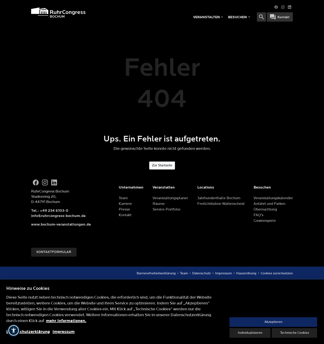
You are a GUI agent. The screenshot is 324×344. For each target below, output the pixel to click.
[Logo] (86, 12)
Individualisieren (250, 333)
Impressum (63, 331)
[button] (13, 330)
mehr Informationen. (66, 320)
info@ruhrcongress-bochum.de (58, 216)
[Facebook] (36, 182)
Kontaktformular (53, 252)
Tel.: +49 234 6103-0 (49, 210)
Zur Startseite (162, 165)
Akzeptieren (273, 322)
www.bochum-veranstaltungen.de (61, 224)
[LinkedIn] (54, 182)
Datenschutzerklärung (28, 331)
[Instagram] (45, 182)
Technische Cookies (294, 333)
